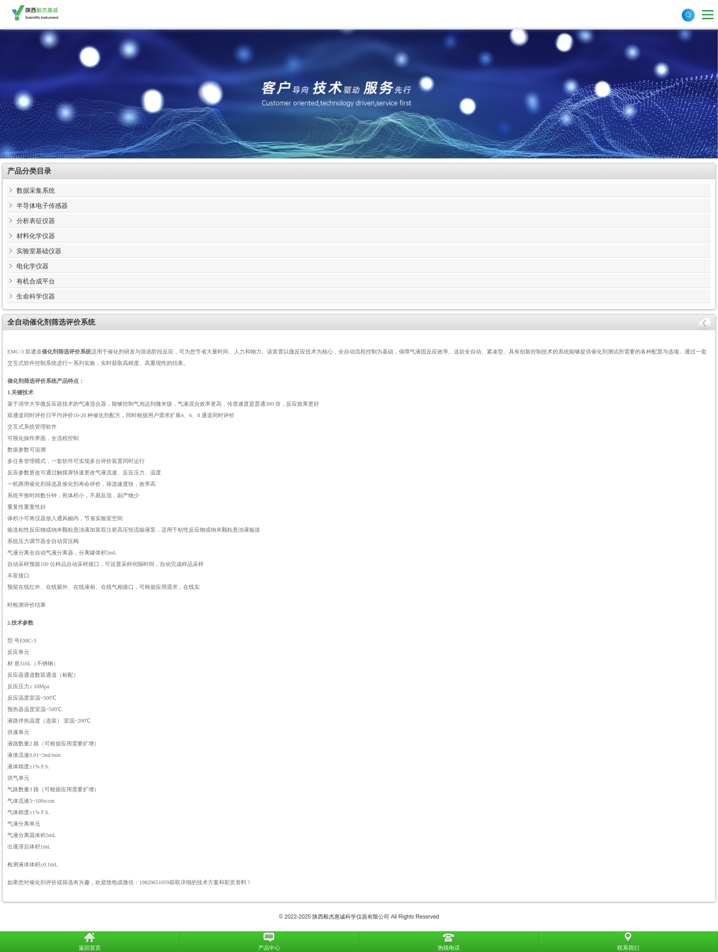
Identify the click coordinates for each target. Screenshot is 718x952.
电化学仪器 (32, 266)
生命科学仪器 (35, 296)
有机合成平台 (35, 281)
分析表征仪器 (35, 220)
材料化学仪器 (35, 235)
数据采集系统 (35, 190)
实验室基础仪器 (38, 251)
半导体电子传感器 (42, 205)
